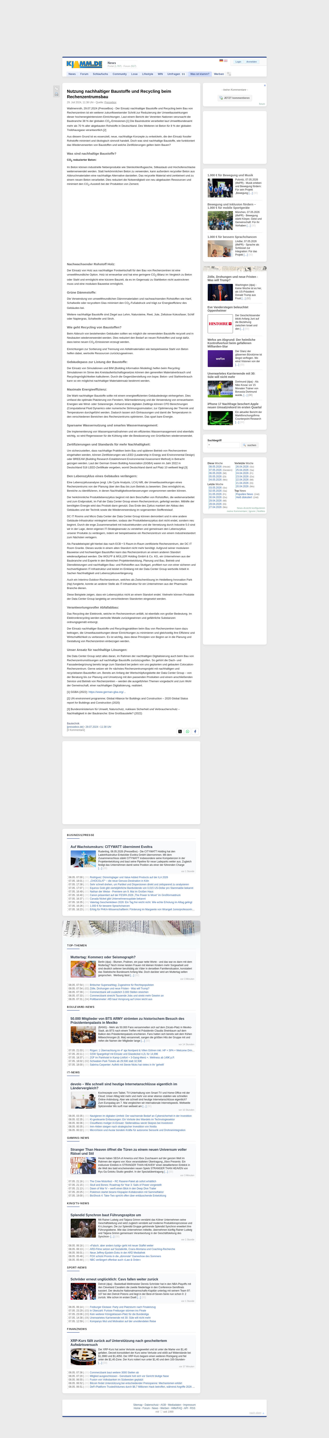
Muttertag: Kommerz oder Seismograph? (103, 957)
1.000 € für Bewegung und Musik (230, 175)
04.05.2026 (215, 479)
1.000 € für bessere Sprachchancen (110, 905)
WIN (160, 74)
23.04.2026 (242, 476)
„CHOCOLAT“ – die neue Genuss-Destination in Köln (119, 880)
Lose (134, 74)
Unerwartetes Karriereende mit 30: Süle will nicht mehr (120, 1317)
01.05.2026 (215, 494)
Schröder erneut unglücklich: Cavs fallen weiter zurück (114, 1279)
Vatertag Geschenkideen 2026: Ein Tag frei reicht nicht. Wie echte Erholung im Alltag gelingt (141, 902)
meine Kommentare (237, 511)
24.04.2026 (242, 473)
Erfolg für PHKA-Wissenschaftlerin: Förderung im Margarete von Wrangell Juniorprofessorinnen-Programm (149, 909)
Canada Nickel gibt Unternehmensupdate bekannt (118, 898)
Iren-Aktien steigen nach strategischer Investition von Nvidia (123, 1126)
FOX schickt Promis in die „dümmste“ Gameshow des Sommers (125, 1256)
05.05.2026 (215, 476)
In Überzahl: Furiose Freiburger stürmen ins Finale (118, 1310)
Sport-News (77, 1267)
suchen (249, 445)
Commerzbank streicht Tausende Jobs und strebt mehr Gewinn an (127, 995)
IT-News (73, 1072)
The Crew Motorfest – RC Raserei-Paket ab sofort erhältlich (123, 1181)
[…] (100, 868)
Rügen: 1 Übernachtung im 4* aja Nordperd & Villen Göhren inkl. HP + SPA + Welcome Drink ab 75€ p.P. (148, 1050)
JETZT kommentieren (234, 97)
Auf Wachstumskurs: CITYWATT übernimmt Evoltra (111, 847)
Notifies (261, 511)
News (72, 74)
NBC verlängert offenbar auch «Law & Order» (115, 1259)
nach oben (255, 1412)
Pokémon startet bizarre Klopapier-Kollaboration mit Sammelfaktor (127, 1192)
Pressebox (110, 102)
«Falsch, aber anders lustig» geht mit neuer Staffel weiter (121, 1245)
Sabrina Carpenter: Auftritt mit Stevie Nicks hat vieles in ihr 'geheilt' (127, 1064)
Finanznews (77, 1329)
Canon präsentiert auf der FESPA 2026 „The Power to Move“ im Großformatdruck (135, 895)
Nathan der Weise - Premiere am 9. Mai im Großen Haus (121, 891)
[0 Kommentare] (76, 730)
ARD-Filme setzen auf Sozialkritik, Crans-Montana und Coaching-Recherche (132, 1249)
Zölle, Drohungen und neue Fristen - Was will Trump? (119, 988)
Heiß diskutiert (244, 497)
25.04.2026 (242, 470)
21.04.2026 (242, 483)
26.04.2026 (242, 466)
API (186, 1408)
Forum (84, 74)
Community (120, 74)
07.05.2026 (215, 470)
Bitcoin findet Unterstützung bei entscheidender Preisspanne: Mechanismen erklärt (136, 1383)
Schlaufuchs (100, 74)
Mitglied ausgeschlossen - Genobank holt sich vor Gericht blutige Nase (129, 1376)
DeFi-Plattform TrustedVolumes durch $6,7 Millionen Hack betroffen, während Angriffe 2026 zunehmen (147, 1386)
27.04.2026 (215, 507)
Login (238, 61)
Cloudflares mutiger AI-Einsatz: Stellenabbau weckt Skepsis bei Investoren (131, 1123)
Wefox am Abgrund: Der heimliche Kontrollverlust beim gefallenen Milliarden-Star (231, 343)
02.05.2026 (215, 490)
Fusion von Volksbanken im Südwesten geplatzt (116, 1379)
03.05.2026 (215, 487)
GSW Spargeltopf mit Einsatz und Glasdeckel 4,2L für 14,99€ (124, 1054)
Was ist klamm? (199, 74)
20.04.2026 (242, 486)
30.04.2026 (215, 497)
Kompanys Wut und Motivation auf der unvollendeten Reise (123, 1321)
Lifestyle (147, 74)
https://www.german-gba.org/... (107, 692)
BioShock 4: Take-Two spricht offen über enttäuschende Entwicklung (128, 1195)
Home (137, 1408)
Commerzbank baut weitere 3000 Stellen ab (114, 1372)
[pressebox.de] (75, 726)
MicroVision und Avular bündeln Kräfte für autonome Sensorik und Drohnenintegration (137, 1130)
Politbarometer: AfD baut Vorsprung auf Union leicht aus (121, 999)
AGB (163, 1404)
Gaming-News (78, 1137)
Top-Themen (77, 945)
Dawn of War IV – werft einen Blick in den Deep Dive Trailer (123, 1188)
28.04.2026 (215, 504)
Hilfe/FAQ (176, 1408)
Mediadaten (174, 1404)
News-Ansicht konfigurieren (251, 508)
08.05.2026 (215, 466)
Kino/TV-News (78, 1203)
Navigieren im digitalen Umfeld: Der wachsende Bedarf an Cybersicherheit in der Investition (141, 1115)
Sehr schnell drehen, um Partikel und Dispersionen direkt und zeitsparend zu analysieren (139, 884)
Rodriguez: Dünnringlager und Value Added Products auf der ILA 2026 (129, 877)
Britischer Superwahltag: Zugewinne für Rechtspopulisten (122, 984)
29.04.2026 (215, 500)
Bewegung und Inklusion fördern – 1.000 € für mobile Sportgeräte (232, 206)
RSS (192, 1408)
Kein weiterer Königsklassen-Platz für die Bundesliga (119, 1314)
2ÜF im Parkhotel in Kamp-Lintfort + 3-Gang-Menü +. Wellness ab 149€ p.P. (132, 1057)
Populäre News (244, 494)
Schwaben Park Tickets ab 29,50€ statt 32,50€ (116, 1061)
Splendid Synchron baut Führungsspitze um (105, 1215)
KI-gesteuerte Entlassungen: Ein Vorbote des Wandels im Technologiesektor (132, 1119)
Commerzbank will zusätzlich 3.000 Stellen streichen (119, 992)
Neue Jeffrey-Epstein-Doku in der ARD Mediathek (117, 1252)
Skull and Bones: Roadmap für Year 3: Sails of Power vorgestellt (126, 1184)
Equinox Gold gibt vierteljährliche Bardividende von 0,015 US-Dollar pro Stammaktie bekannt (141, 888)
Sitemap (137, 1404)
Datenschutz (152, 1404)
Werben (219, 74)
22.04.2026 (242, 479)
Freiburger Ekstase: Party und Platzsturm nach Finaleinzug (122, 1307)
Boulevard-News (80, 1006)
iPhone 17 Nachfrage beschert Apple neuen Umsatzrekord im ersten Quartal (235, 405)
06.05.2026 (215, 473)
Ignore (252, 511)
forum (262, 104)
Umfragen (176, 74)
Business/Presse (80, 835)
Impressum (189, 1404)
